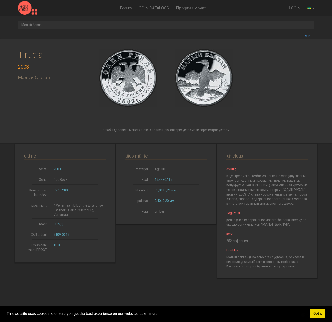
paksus (142, 201)
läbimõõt (141, 190)
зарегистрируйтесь (214, 130)
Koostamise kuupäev (38, 192)
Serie (43, 179)
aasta (42, 169)
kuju (145, 211)
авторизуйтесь (181, 130)
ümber (159, 211)
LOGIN (295, 8)
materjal (142, 169)
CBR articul (39, 234)
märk (43, 224)
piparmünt (39, 205)
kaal (145, 179)
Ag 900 (160, 169)
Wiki (309, 36)
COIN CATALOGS (154, 8)
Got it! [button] (317, 314)
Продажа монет (191, 8)
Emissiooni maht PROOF (37, 247)
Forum (126, 8)
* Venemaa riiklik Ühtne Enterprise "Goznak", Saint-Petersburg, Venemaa (78, 210)
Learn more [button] (148, 313)
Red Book (60, 179)
